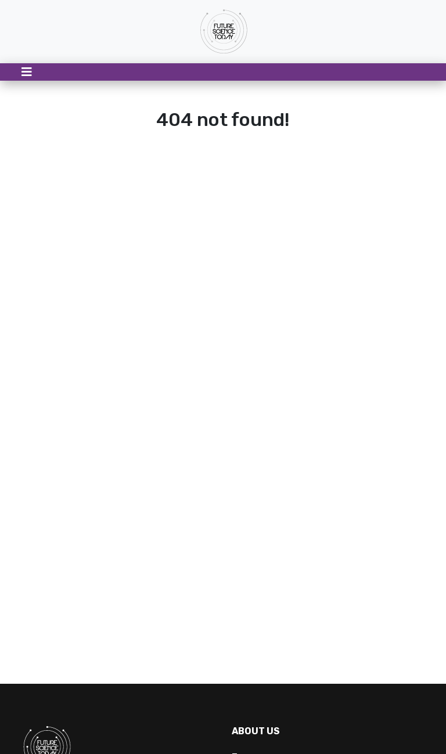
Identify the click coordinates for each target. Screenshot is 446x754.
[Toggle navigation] (26, 72)
